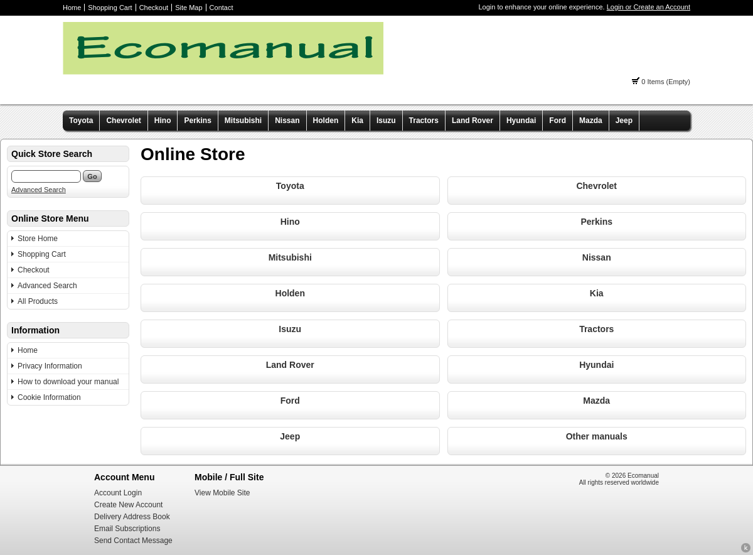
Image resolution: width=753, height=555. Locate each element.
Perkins (197, 120)
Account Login (118, 492)
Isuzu (386, 120)
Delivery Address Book (132, 516)
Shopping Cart (110, 7)
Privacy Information (50, 366)
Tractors (424, 120)
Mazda (590, 120)
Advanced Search (38, 189)
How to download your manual (68, 381)
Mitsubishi (243, 120)
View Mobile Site (222, 492)
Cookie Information (49, 397)
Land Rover (472, 120)
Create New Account (128, 504)
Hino (162, 120)
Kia (357, 120)
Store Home (38, 238)
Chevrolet (123, 120)
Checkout (153, 7)
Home (72, 7)
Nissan (287, 120)
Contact (221, 7)
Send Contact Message (133, 540)
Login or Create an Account (648, 7)
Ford (557, 120)
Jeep (624, 120)
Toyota (81, 120)
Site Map (188, 7)
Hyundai (521, 120)
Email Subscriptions (127, 528)
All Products (38, 301)
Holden (326, 120)
